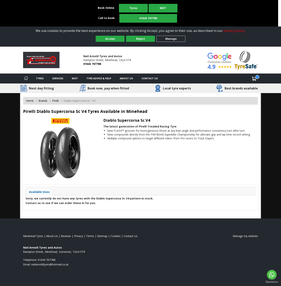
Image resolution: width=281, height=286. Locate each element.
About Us (126, 78)
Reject (140, 39)
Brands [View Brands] (42, 100)
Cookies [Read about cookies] (115, 236)
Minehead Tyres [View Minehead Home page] (33, 236)
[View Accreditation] (246, 60)
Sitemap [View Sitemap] (102, 236)
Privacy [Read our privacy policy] (78, 236)
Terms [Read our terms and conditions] (90, 236)
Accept (110, 39)
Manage (171, 39)
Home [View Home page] (30, 100)
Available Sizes (39, 192)
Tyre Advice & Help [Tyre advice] (98, 78)
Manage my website (245, 236)
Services (57, 78)
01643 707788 (148, 18)
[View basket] (254, 78)
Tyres (133, 8)
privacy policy (234, 30)
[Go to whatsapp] (272, 274)
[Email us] (50, 264)
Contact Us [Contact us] (149, 78)
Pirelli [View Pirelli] (55, 100)
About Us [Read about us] (52, 236)
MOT (163, 8)
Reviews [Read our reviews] (66, 236)
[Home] (26, 78)
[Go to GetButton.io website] (272, 282)
